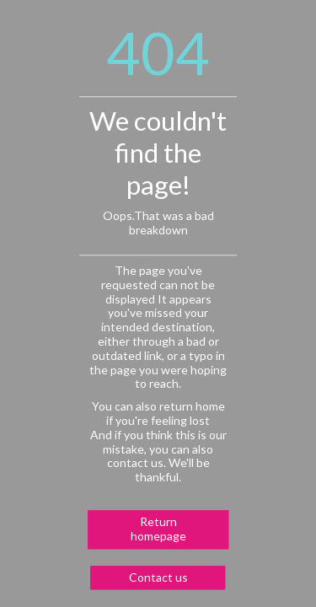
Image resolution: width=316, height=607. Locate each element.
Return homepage (158, 528)
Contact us (158, 577)
